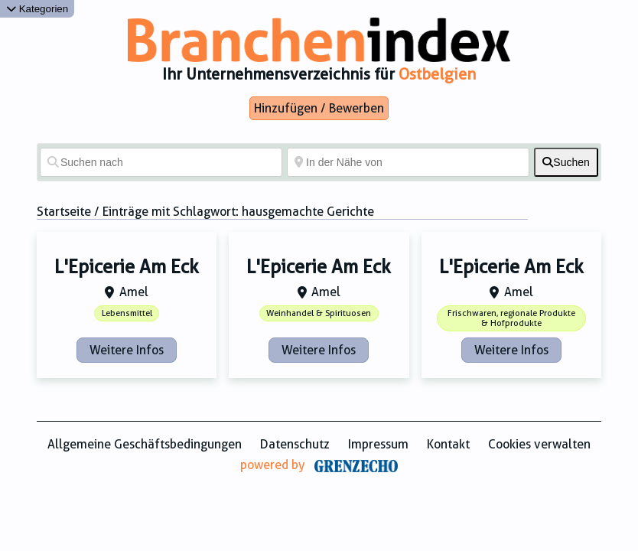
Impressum (378, 444)
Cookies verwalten (539, 444)
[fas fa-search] (566, 162)
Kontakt (448, 444)
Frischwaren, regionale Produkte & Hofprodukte (511, 318)
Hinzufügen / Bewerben (319, 108)
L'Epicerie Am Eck (126, 267)
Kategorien (37, 9)
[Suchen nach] (161, 162)
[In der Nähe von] (408, 162)
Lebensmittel (127, 313)
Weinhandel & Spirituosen (318, 313)
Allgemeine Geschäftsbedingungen (144, 444)
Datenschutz (295, 444)
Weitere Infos (127, 350)
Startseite (64, 211)
